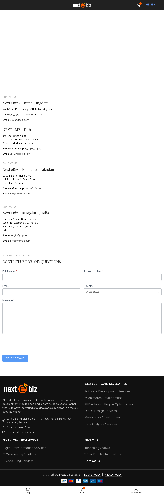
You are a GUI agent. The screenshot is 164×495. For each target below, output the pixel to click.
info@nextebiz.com (20, 193)
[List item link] (41, 427)
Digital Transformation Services (24, 448)
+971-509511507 (33, 148)
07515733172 (13, 114)
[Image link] (20, 388)
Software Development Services (107, 391)
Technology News (97, 448)
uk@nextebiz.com (19, 120)
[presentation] (27, 343)
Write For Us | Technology (102, 454)
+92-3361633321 (33, 188)
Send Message (15, 358)
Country (88, 285)
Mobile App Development (102, 417)
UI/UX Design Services (100, 411)
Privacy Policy (113, 475)
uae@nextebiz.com (20, 154)
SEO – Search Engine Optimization (108, 404)
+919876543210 (19, 235)
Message (8, 300)
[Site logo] (82, 4)
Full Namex (9, 271)
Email (6, 285)
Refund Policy (92, 475)
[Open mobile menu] (4, 5)
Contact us (92, 461)
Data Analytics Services (100, 424)
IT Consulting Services (18, 461)
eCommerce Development (103, 398)
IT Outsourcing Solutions (19, 454)
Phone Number (93, 271)
